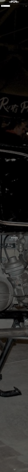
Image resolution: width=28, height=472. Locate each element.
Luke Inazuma (11, 239)
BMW (14, 235)
